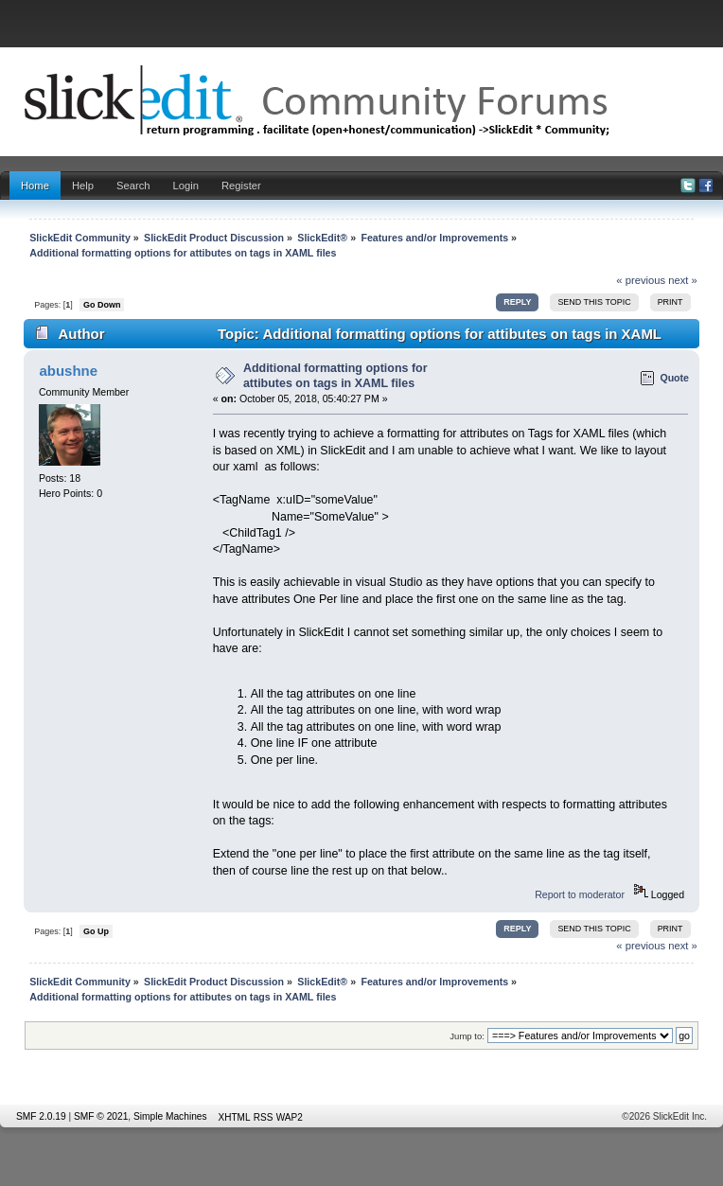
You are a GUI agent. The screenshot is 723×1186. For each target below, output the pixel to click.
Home (35, 185)
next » (682, 280)
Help (83, 185)
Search (133, 185)
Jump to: (467, 1036)
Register (241, 185)
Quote (674, 377)
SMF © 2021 (101, 1116)
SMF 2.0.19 (41, 1116)
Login (186, 185)
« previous (640, 280)
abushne (68, 371)
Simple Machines (170, 1116)
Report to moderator (580, 894)
